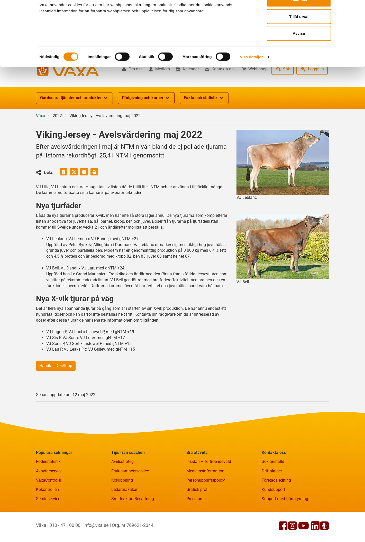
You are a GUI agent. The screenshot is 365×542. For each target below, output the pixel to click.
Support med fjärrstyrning (285, 523)
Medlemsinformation (205, 496)
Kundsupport (273, 514)
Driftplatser (272, 496)
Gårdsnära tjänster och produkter (74, 123)
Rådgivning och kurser (146, 123)
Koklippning (122, 505)
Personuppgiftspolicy (205, 505)
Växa (40, 140)
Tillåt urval (298, 30)
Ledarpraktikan (125, 514)
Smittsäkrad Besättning (132, 523)
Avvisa (299, 47)
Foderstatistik (48, 486)
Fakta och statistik (204, 123)
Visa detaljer (251, 71)
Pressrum (195, 523)
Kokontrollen (47, 514)
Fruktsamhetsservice (130, 496)
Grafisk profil (197, 514)
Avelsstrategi (123, 486)
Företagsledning (276, 505)
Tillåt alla (299, 13)
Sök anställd (273, 486)
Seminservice (48, 523)
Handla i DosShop (55, 390)
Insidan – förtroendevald (208, 486)
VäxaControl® (49, 505)
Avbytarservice (49, 496)
